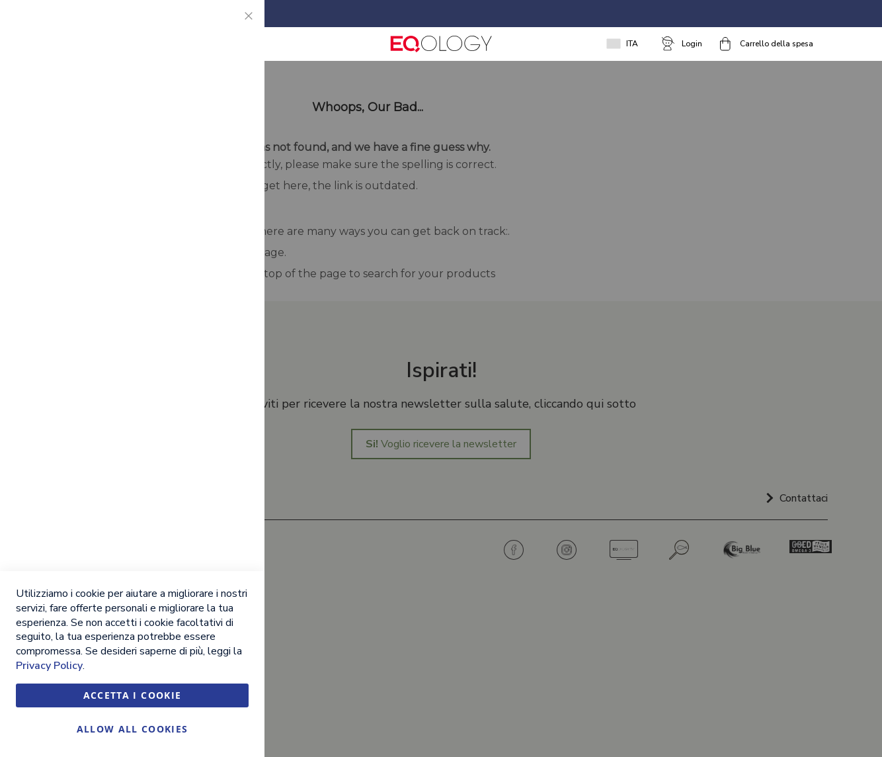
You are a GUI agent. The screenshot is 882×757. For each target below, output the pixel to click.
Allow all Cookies (132, 729)
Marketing (228, 171)
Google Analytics (228, 360)
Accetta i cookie (132, 695)
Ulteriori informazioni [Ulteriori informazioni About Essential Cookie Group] (203, 116)
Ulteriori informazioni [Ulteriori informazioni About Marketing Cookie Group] (203, 304)
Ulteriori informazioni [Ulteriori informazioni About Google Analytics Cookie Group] (203, 449)
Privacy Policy (49, 665)
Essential (228, 26)
